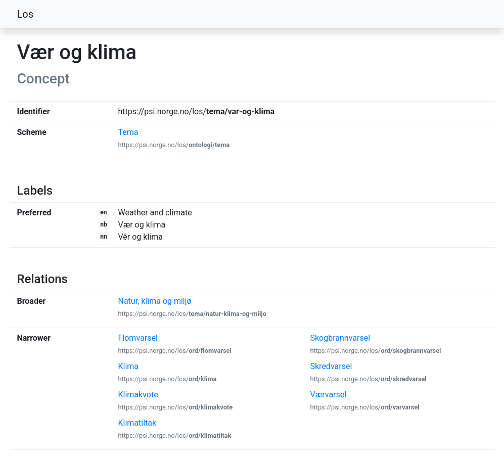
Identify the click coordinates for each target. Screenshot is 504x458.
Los (25, 14)
